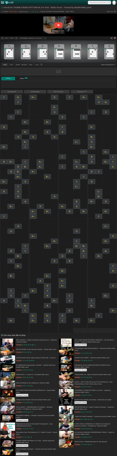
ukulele (18, 64)
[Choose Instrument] (41, 64)
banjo (30, 64)
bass (37, 64)
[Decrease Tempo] (2, 38)
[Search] (109, 2)
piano (11, 64)
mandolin (24, 64)
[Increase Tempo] (16, 38)
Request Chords (80, 345)
